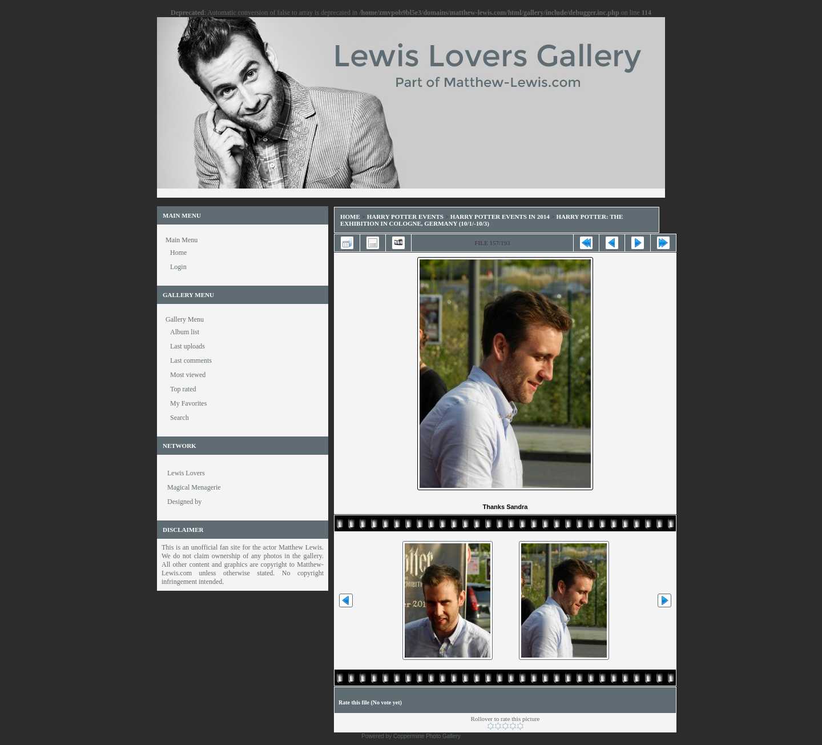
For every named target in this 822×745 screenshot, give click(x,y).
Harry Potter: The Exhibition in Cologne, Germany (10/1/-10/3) (481, 220)
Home (350, 216)
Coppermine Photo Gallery (427, 736)
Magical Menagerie (194, 487)
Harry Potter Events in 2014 (500, 216)
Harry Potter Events (405, 216)
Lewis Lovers (186, 473)
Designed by (184, 502)
